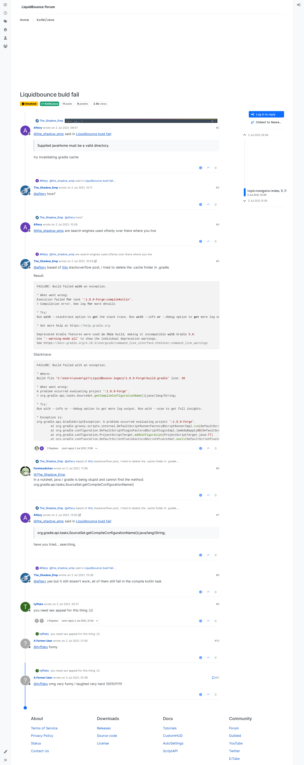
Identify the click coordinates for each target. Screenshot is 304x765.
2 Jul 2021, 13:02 (66, 515)
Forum (234, 728)
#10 (217, 640)
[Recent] (5, 13)
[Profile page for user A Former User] (25, 644)
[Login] (298, 5)
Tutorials (170, 728)
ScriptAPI (170, 751)
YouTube (236, 743)
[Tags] (5, 21)
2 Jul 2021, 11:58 (77, 468)
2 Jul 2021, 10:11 (81, 187)
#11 (217, 677)
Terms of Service (44, 728)
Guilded (235, 736)
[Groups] (5, 46)
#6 (217, 468)
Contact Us (40, 751)
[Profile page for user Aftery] (25, 131)
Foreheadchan (43, 468)
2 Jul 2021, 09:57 (67, 127)
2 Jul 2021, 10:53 (82, 261)
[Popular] (5, 30)
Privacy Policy (42, 736)
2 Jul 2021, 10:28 (66, 224)
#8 (217, 575)
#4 (217, 224)
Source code (107, 736)
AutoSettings (173, 743)
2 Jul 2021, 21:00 (77, 640)
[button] (5, 751)
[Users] (5, 38)
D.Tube (234, 759)
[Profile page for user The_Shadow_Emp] (25, 190)
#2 (217, 127)
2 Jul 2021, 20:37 (68, 604)
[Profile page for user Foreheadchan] (25, 471)
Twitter (234, 751)
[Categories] (5, 5)
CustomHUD (173, 736)
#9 (217, 604)
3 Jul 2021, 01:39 (77, 677)
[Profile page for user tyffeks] (25, 607)
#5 (217, 261)
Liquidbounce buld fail (93, 134)
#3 (217, 187)
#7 (217, 515)
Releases (104, 728)
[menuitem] (298, 5)
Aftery (38, 127)
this (65, 267)
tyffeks (38, 604)
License (103, 743)
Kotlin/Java (49, 103)
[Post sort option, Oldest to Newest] (266, 122)
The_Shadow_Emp (51, 120)
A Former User (43, 640)
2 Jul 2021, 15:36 (82, 575)
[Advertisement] (152, 57)
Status (36, 743)
